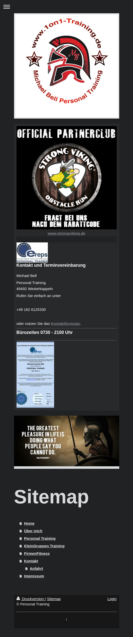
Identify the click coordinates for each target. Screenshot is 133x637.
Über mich (33, 531)
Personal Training (40, 538)
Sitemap (54, 599)
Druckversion (31, 599)
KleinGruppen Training (44, 546)
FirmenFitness (37, 553)
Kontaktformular (65, 323)
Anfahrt (36, 568)
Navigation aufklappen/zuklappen (66, 6)
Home (29, 523)
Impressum (34, 576)
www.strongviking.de (66, 233)
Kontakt (31, 561)
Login (112, 599)
